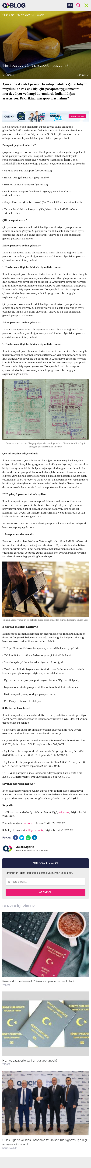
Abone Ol (45, 892)
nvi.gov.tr (63, 812)
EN (70, 5)
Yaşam (40, 15)
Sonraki (83, 74)
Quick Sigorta (25, 15)
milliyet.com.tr (34, 830)
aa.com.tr (29, 823)
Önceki (8, 74)
